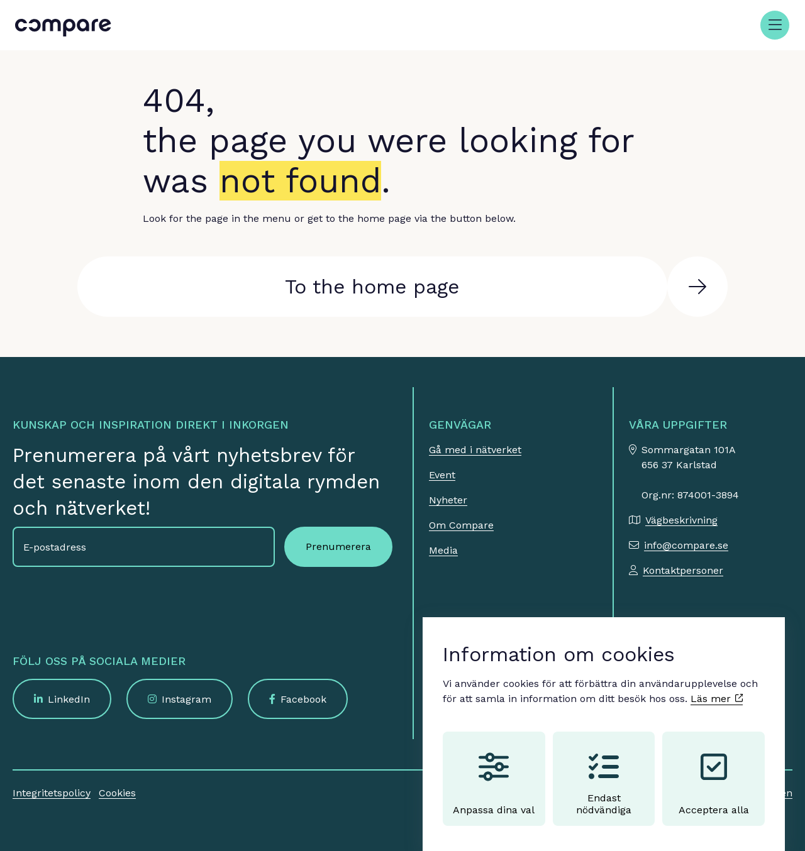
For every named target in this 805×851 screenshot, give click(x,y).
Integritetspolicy (52, 793)
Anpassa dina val (494, 772)
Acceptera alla (714, 772)
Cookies (117, 793)
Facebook (303, 699)
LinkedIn (69, 699)
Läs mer (717, 687)
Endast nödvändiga (603, 772)
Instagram (186, 699)
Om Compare (461, 525)
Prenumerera (338, 546)
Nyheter (448, 500)
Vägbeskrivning (681, 520)
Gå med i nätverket (475, 450)
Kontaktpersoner (683, 570)
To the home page (372, 287)
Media (443, 550)
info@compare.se (686, 545)
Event (442, 475)
